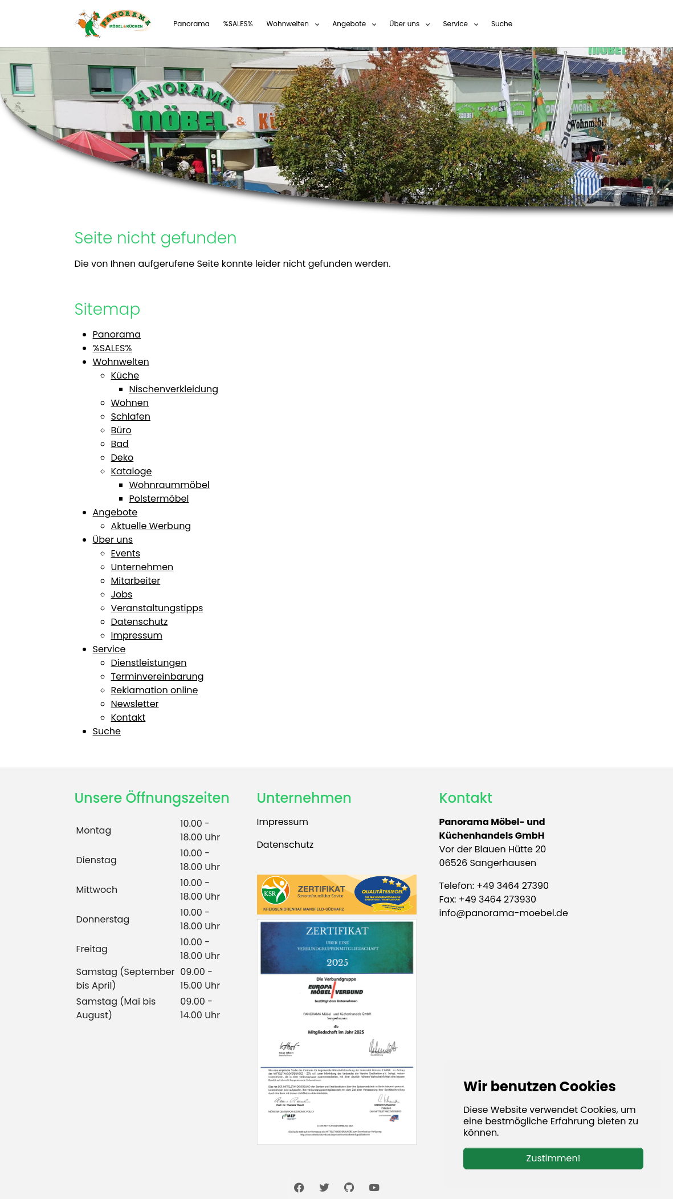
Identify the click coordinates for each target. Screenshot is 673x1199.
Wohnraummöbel (169, 484)
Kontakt (128, 717)
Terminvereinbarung (157, 676)
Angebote (115, 512)
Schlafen (131, 416)
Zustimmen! (554, 1158)
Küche (125, 375)
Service (109, 649)
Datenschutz (139, 621)
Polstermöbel (159, 498)
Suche (107, 731)
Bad (120, 443)
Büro (121, 430)
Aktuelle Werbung (151, 526)
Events (126, 553)
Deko (122, 457)
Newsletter (135, 703)
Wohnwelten (121, 361)
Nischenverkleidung (174, 389)
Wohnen (130, 402)
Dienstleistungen (149, 662)
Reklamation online (154, 690)
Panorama (117, 334)
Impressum (137, 635)
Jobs (122, 594)
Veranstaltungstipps (157, 608)
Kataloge (131, 471)
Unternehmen (142, 567)
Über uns (113, 539)
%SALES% (112, 348)
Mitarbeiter (136, 580)
